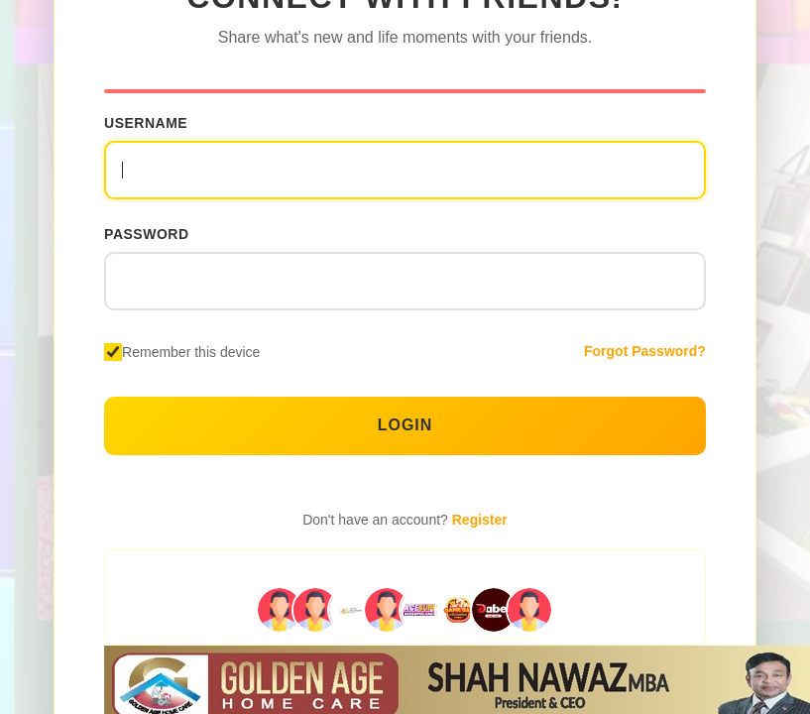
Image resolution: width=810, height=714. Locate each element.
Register (480, 520)
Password (146, 234)
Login (405, 424)
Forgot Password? (645, 351)
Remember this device (191, 352)
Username (145, 123)
